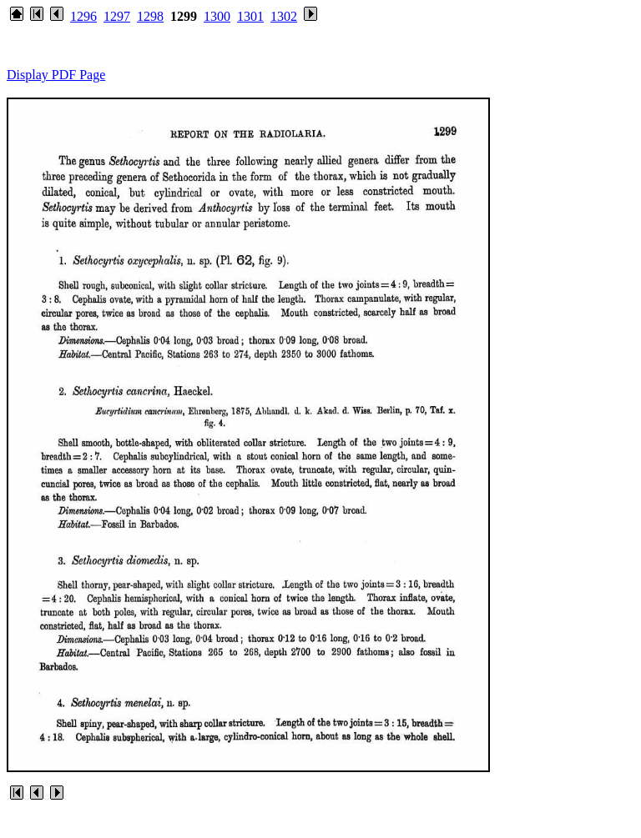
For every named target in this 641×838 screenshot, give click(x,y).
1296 (83, 16)
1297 (116, 16)
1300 (217, 16)
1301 (250, 16)
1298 (150, 16)
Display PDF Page (56, 75)
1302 (283, 16)
